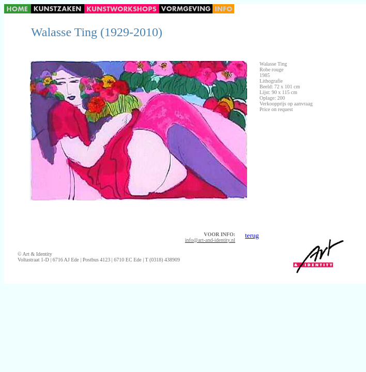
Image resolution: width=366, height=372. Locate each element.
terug (252, 235)
